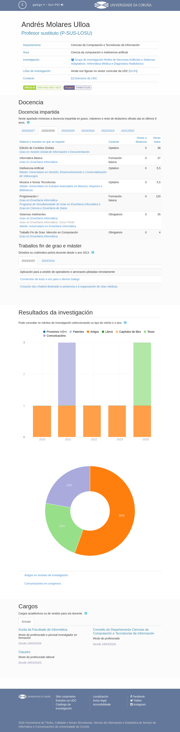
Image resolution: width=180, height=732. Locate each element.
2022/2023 (107, 130)
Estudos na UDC (66, 700)
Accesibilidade (102, 704)
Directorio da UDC (84, 78)
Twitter (136, 700)
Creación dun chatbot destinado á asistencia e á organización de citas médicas (68, 286)
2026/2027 (28, 130)
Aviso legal (99, 700)
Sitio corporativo (66, 696)
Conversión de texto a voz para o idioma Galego (50, 279)
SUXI (133, 71)
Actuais (26, 621)
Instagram (138, 704)
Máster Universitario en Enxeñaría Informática (47, 226)
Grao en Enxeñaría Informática (38, 162)
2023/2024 (88, 130)
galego (39, 4)
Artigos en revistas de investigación (46, 575)
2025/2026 (48, 130)
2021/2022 (127, 130)
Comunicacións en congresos (42, 583)
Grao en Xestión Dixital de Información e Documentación (54, 151)
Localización (100, 696)
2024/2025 (68, 130)
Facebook (137, 696)
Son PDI (55, 4)
